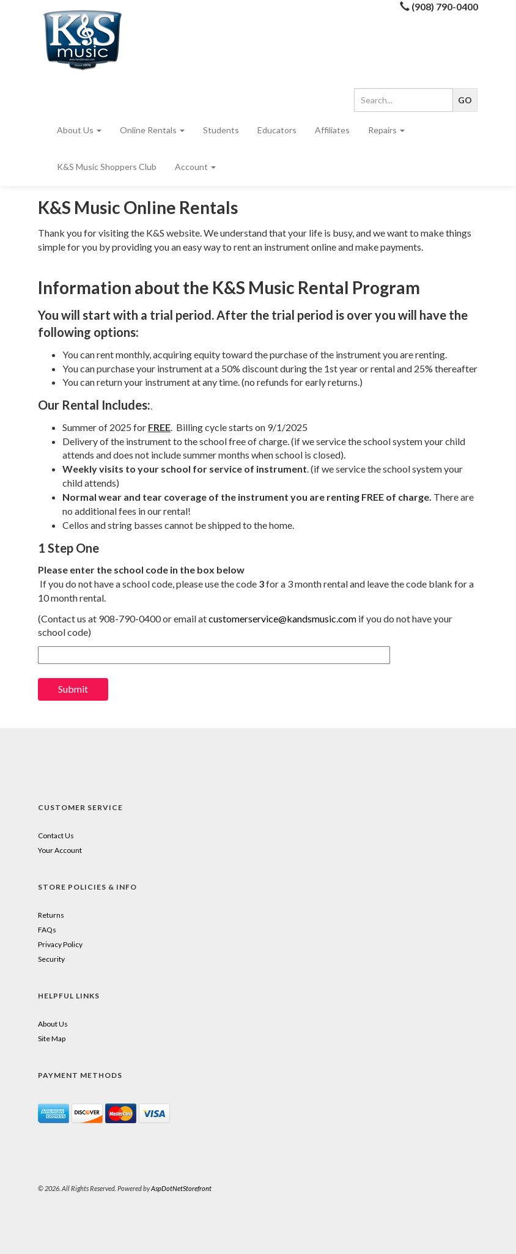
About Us (79, 130)
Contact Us (56, 835)
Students (221, 130)
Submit (73, 689)
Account (195, 166)
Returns (51, 915)
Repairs (386, 130)
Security (51, 959)
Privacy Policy (60, 944)
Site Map (51, 1038)
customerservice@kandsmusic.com (282, 618)
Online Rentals (152, 130)
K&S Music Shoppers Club (107, 166)
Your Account (60, 850)
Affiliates (332, 130)
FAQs (47, 929)
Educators (277, 130)
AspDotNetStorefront (181, 1188)
